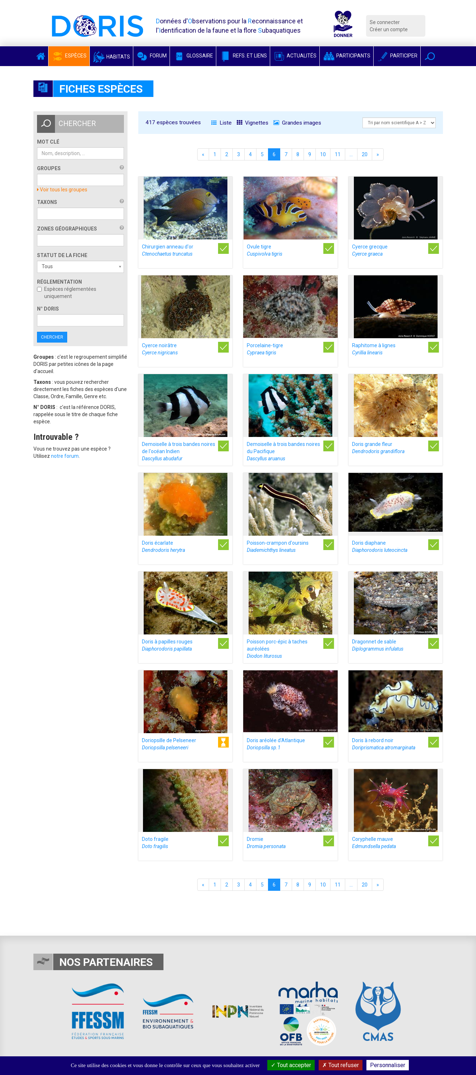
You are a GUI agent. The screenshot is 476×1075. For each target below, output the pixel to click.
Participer (396, 56)
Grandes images (297, 123)
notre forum (65, 456)
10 (323, 154)
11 (338, 154)
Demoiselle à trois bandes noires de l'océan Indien (178, 451)
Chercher (52, 337)
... (351, 154)
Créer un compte (389, 29)
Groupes (49, 168)
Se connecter (385, 22)
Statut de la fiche (62, 255)
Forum (151, 56)
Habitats (111, 57)
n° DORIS (48, 309)
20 (365, 154)
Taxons (47, 202)
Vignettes (252, 123)
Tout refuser (340, 1065)
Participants (346, 56)
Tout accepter (291, 1065)
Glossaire (193, 56)
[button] (430, 56)
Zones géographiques (67, 229)
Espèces (69, 56)
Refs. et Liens (243, 56)
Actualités (294, 56)
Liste (221, 123)
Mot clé (48, 142)
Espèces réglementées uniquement (66, 292)
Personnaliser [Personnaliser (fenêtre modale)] (387, 1065)
